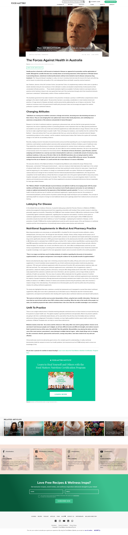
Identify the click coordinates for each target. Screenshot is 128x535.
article (32, 54)
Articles (52, 516)
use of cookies (88, 530)
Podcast (81, 4)
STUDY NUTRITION (111, 1)
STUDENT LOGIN (94, 2)
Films (92, 4)
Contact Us (70, 516)
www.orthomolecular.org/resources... (43, 64)
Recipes (70, 4)
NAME (32, 491)
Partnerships (79, 516)
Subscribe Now (64, 501)
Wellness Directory (91, 516)
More (111, 4)
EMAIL (68, 491)
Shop (102, 4)
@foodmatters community (46, 451)
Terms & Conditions (63, 525)
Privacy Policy (73, 525)
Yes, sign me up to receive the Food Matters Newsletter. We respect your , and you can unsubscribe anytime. (60, 496)
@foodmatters (10, 451)
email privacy (76, 495)
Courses (59, 4)
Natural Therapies (41, 54)
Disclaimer (54, 525)
